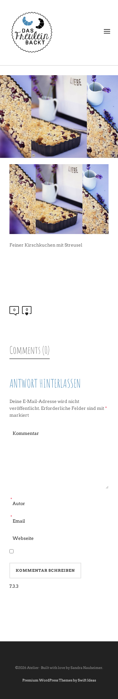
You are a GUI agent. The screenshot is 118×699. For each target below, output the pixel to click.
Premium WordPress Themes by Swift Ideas (59, 680)
